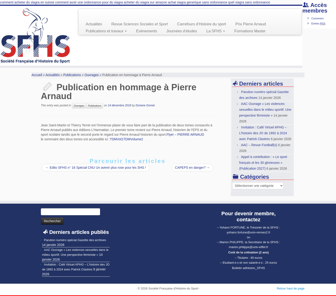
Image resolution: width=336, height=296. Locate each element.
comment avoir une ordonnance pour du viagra (89, 2)
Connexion (317, 18)
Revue (139, 24)
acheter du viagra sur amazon (145, 2)
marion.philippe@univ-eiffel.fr (248, 247)
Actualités (94, 24)
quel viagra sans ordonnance (249, 2)
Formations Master (250, 31)
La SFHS (215, 31)
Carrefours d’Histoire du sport (201, 24)
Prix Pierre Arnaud (250, 24)
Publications (72, 75)
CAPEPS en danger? (192, 167)
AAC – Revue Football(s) (259, 145)
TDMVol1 (116, 139)
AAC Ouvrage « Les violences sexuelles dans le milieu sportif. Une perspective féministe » (265, 109)
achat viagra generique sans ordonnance (197, 2)
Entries (318, 23)
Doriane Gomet (145, 105)
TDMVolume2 (133, 139)
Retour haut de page (290, 288)
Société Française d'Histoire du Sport (173, 288)
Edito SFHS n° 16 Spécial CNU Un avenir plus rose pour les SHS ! (96, 167)
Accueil (37, 75)
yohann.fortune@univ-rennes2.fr (248, 232)
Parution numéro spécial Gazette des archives (75, 240)
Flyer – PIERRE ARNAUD (185, 134)
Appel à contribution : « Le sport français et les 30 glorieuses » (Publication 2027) (263, 162)
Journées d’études (181, 31)
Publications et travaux (106, 31)
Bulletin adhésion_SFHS (248, 268)
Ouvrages (91, 75)
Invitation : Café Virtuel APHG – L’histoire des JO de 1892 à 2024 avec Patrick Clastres (263, 133)
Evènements (146, 31)
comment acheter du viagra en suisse (27, 2)
